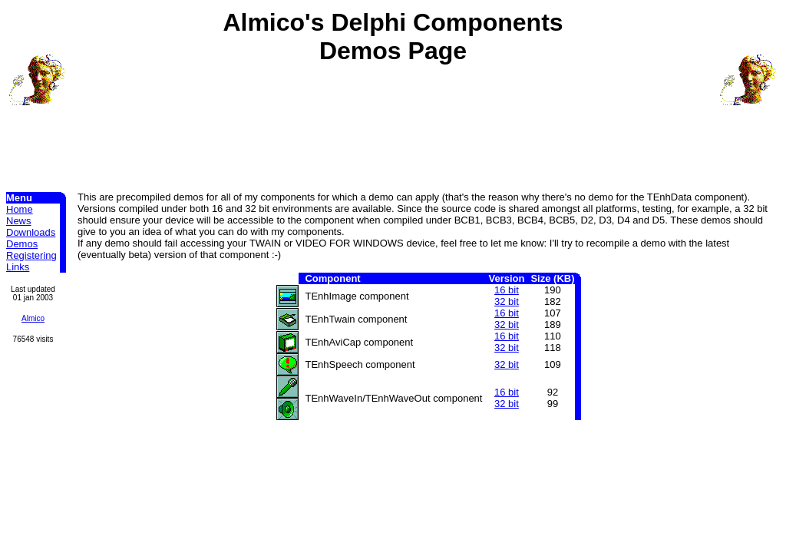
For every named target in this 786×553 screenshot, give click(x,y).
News (18, 221)
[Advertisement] (393, 116)
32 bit (506, 301)
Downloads (30, 232)
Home (19, 209)
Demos (22, 244)
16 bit (506, 290)
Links (17, 267)
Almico (33, 318)
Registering (31, 255)
